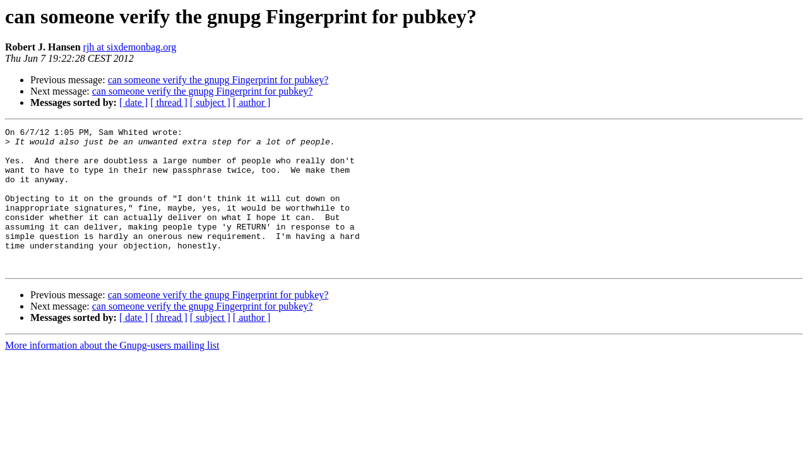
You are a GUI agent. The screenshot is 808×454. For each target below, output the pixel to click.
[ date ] (133, 102)
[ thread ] (168, 102)
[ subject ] (210, 102)
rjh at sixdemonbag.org (130, 47)
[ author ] (252, 102)
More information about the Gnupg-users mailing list (112, 373)
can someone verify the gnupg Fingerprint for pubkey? (218, 79)
